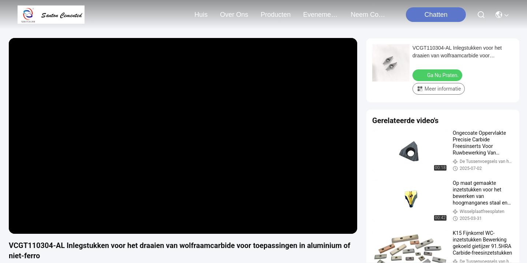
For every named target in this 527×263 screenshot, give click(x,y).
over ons (234, 14)
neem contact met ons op (368, 14)
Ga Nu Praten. (438, 75)
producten (276, 14)
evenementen (320, 14)
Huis (201, 14)
